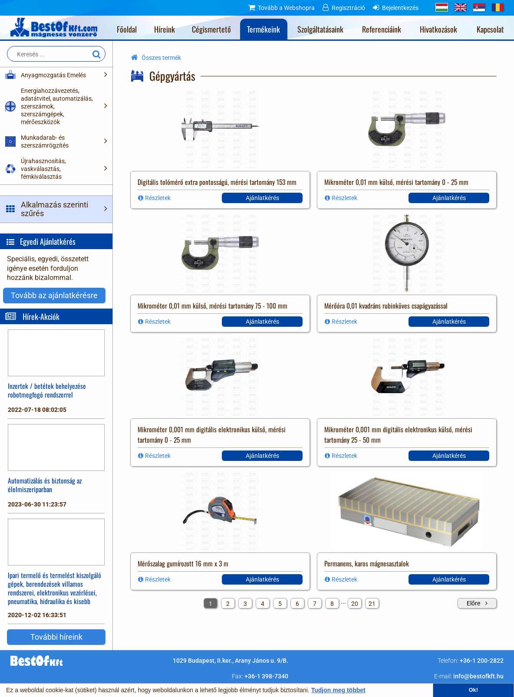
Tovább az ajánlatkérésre (54, 295)
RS (479, 7)
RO (498, 7)
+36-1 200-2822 (482, 660)
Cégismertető (211, 29)
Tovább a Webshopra (286, 7)
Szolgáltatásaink (320, 29)
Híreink (164, 29)
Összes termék (161, 57)
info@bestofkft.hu (478, 676)
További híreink (56, 636)
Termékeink (263, 29)
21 (372, 603)
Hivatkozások (438, 29)
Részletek (158, 197)
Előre (473, 603)
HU (442, 7)
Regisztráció (348, 7)
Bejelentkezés (400, 7)
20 (354, 603)
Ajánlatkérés (262, 197)
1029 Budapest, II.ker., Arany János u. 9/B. (230, 660)
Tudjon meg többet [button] (338, 690)
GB (460, 7)
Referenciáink (381, 29)
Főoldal (127, 29)
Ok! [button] (473, 690)
